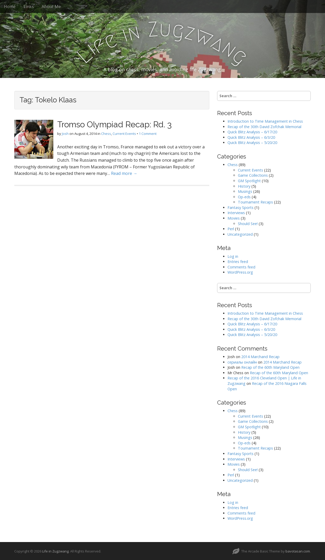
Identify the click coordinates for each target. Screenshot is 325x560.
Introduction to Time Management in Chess (265, 121)
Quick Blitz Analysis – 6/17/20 (252, 131)
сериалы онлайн (242, 362)
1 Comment (148, 133)
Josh (65, 133)
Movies (234, 218)
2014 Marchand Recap (260, 356)
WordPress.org (240, 272)
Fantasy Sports (241, 207)
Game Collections (253, 175)
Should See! (248, 223)
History (244, 186)
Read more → (124, 173)
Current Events (124, 133)
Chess (106, 133)
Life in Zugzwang (55, 551)
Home (10, 6)
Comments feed (241, 267)
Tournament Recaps (255, 202)
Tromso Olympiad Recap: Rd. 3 (114, 124)
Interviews (236, 212)
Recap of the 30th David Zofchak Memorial (264, 126)
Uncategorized (240, 234)
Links (28, 6)
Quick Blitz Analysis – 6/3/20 (251, 137)
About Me (51, 6)
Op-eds (244, 196)
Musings (245, 191)
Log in (233, 256)
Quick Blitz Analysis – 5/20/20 (252, 142)
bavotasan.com (297, 551)
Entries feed (238, 261)
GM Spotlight (249, 180)
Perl (231, 228)
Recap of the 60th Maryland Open (270, 367)
